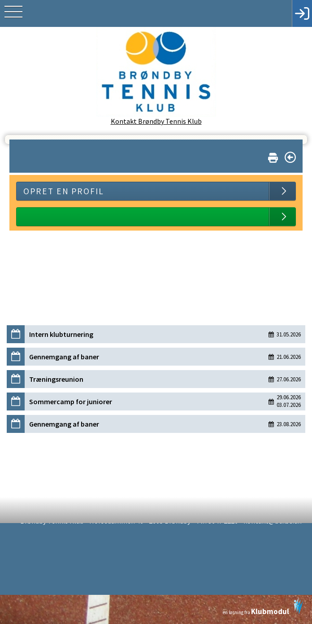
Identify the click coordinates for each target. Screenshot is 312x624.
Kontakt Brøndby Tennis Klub (156, 121)
